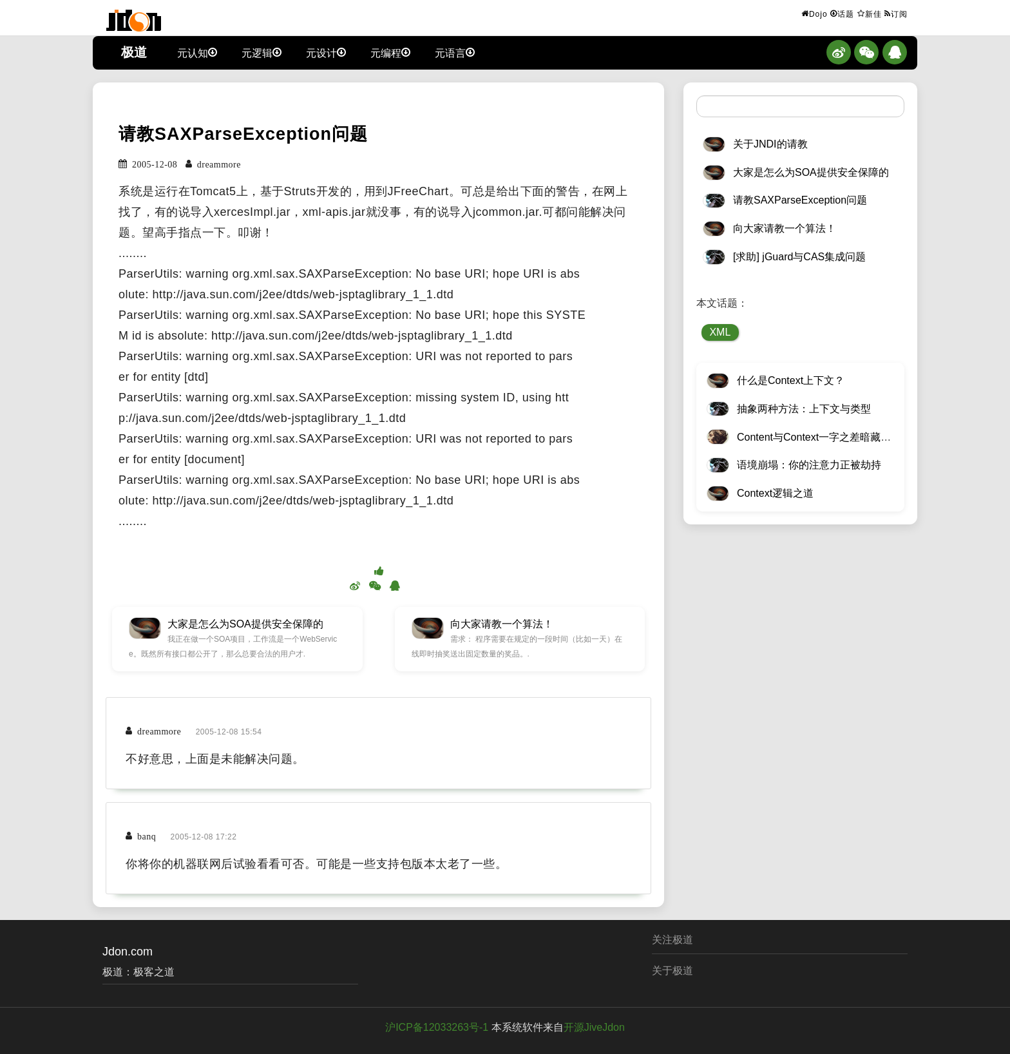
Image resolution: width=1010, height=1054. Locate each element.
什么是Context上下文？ (790, 380)
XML (719, 332)
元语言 (455, 52)
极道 (134, 52)
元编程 (390, 52)
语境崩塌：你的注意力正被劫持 (809, 464)
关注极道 (672, 939)
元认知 (197, 52)
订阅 (896, 13)
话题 (842, 13)
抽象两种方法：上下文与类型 (804, 408)
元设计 (326, 52)
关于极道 (672, 970)
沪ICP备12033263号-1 (436, 1027)
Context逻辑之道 (775, 493)
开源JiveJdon (594, 1027)
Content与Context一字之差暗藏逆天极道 (829, 437)
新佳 (869, 13)
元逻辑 (261, 52)
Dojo (814, 13)
